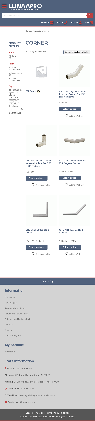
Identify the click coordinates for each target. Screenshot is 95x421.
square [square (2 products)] (16, 106)
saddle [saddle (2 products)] (14, 104)
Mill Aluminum (15, 73)
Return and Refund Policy (16, 313)
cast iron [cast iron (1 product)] (11, 92)
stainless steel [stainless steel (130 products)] (16, 110)
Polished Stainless (13, 79)
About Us (9, 324)
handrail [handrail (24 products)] (14, 97)
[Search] (90, 15)
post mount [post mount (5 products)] (14, 99)
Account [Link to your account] (76, 22)
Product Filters (15, 45)
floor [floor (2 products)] (16, 92)
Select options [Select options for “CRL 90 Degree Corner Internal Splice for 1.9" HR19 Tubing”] (36, 178)
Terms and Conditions (15, 308)
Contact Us (10, 297)
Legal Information (35, 412)
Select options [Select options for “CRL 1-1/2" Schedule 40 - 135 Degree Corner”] (70, 178)
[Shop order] (76, 52)
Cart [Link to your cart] (89, 22)
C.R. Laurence (15, 56)
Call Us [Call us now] (62, 22)
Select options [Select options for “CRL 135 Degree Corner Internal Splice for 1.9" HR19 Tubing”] (70, 109)
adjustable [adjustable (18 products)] (15, 89)
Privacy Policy (11, 302)
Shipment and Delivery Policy (18, 319)
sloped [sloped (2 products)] (11, 106)
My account (10, 351)
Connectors (37, 31)
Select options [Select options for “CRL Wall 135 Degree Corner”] (70, 247)
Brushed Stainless (13, 68)
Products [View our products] (47, 22)
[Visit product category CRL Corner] (41, 75)
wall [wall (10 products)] (19, 112)
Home (28, 31)
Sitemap (8, 330)
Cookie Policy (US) (13, 335)
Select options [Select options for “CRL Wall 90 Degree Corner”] (36, 247)
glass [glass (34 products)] (12, 94)
